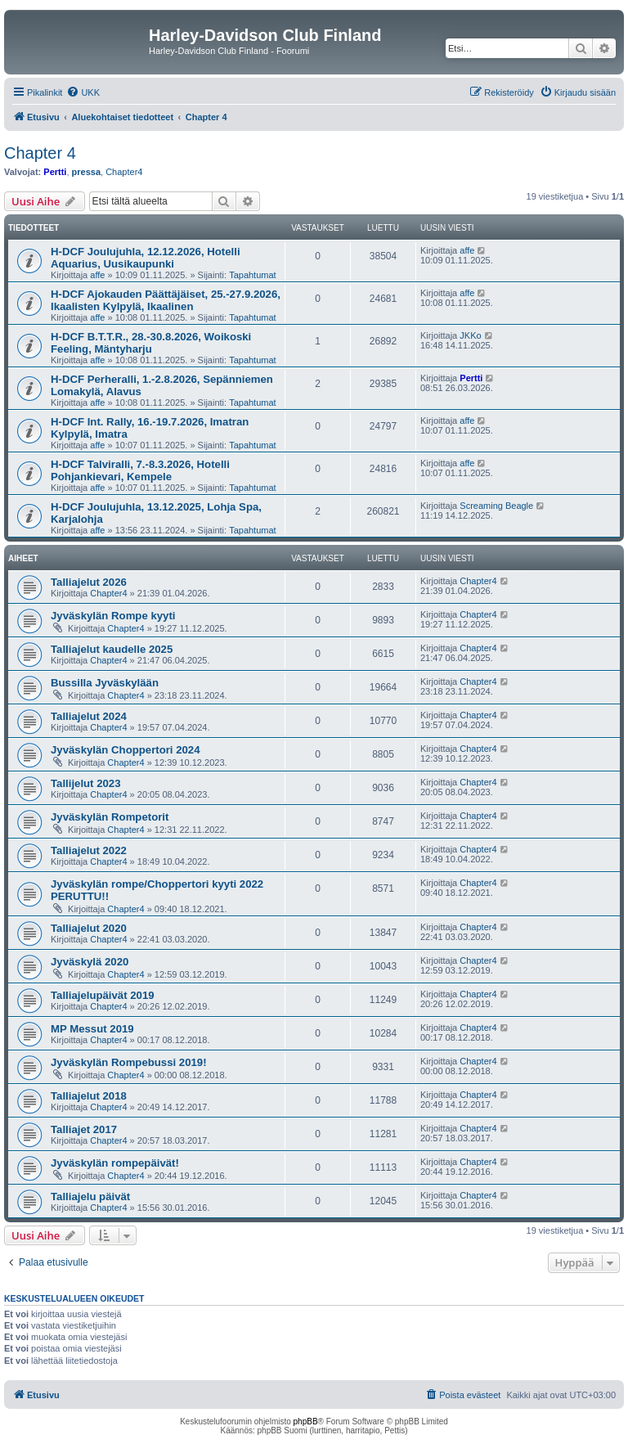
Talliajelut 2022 (89, 850)
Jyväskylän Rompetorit (109, 817)
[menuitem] (83, 92)
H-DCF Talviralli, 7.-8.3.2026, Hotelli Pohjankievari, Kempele (140, 470)
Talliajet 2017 (84, 1129)
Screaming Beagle (496, 506)
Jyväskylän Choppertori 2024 (125, 750)
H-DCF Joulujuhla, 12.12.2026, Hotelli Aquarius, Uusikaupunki (145, 257)
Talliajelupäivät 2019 (103, 995)
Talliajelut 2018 (89, 1096)
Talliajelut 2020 (89, 928)
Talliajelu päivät (90, 1196)
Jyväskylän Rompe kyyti (113, 616)
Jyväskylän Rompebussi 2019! (129, 1062)
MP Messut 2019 (92, 1029)
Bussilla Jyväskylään (105, 683)
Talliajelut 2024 (89, 716)
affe (97, 275)
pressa (86, 172)
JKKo (470, 335)
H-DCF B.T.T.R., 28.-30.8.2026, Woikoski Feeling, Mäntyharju (151, 343)
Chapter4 (123, 172)
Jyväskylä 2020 (89, 962)
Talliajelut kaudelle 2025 (112, 649)
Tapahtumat (252, 275)
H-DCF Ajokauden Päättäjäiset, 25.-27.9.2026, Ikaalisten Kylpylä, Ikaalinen (165, 300)
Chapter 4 (40, 153)
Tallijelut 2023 (86, 783)
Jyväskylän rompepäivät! (115, 1163)
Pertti (54, 172)
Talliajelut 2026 (89, 582)
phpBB (306, 1421)
